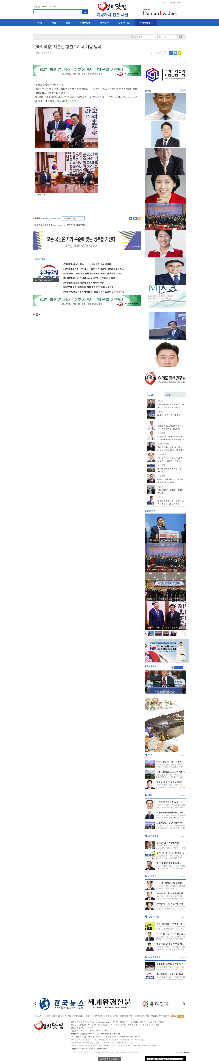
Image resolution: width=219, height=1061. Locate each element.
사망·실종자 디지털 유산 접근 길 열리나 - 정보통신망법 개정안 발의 (169, 461)
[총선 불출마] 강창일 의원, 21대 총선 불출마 (176, 863)
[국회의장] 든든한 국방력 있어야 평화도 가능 (83, 283)
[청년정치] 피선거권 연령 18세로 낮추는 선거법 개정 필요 (88, 278)
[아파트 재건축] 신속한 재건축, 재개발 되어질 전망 (179, 893)
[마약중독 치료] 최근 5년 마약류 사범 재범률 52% (178, 903)
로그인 (165, 2)
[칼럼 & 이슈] (163, 444)
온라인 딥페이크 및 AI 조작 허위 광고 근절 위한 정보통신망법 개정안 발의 (170, 450)
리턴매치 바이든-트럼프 (165, 692)
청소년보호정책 (126, 1016)
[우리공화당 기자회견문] (43, 280)
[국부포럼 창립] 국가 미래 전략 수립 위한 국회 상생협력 (87, 287)
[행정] (160, 401)
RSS (173, 1016)
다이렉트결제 (78, 1016)
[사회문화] (162, 433)
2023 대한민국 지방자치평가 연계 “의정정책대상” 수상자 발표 (184, 762)
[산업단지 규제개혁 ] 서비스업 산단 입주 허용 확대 (179, 802)
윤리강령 (47, 1016)
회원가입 (172, 2)
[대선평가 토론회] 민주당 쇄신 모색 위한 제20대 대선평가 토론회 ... (93, 269)
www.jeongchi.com (102, 1022)
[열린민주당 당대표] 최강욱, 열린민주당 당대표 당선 (179, 853)
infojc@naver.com (52, 218)
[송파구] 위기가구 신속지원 (168, 415)
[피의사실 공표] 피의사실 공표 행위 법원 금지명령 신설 (181, 934)
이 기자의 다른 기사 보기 (73, 218)
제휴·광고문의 (57, 1016)
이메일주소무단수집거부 (160, 1016)
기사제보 (68, 1016)
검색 (85, 11)
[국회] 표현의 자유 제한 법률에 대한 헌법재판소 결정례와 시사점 (92, 273)
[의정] (160, 422)
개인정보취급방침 (111, 1016)
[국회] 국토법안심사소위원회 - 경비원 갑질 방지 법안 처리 (182, 772)
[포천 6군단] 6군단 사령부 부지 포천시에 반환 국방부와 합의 (183, 822)
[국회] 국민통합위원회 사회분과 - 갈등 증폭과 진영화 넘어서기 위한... (94, 292)
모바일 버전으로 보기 (109, 1059)
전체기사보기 (181, 2)
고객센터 (88, 1016)
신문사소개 (37, 1016)
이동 (181, 37)
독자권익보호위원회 (141, 1016)
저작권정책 (98, 1016)
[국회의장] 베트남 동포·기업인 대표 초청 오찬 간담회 (86, 264)
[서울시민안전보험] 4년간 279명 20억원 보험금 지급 (179, 812)
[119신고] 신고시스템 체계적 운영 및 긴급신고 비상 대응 (181, 883)
